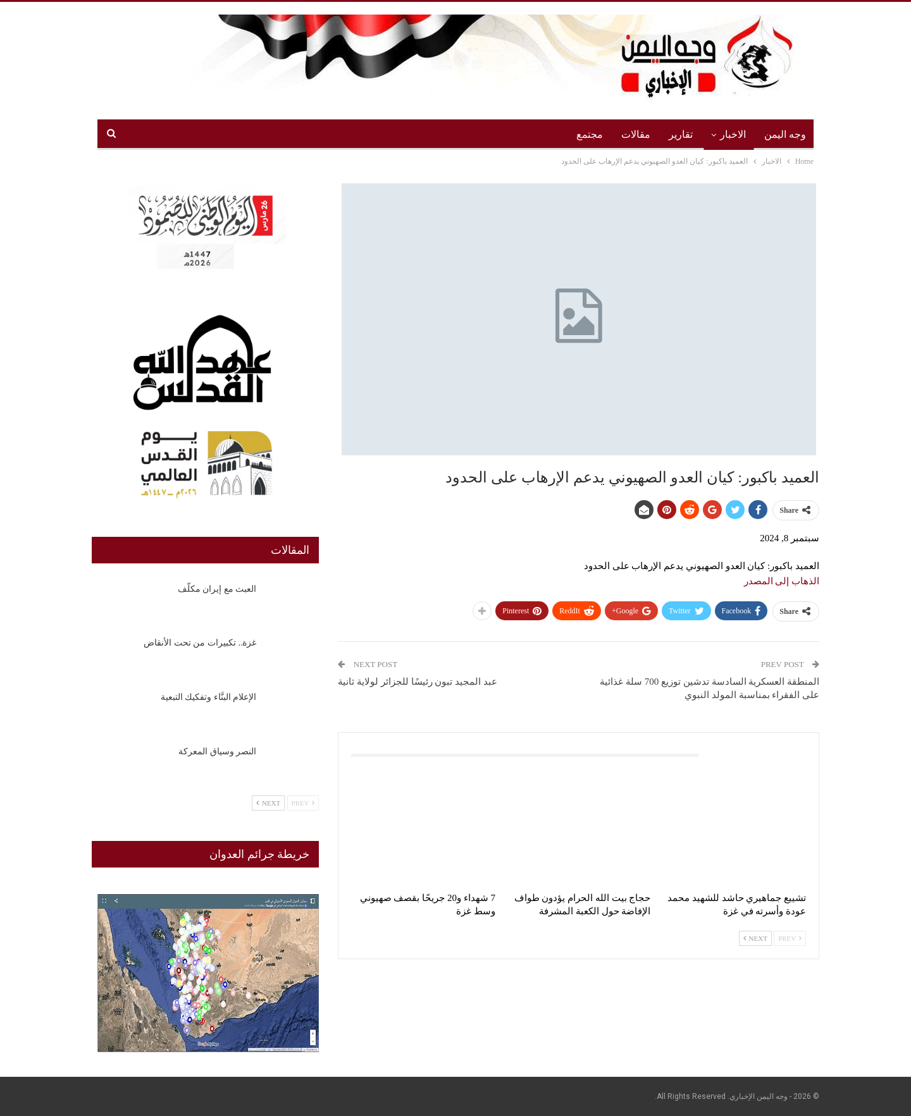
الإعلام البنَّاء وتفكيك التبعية (209, 697)
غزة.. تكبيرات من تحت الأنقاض (200, 642)
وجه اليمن (785, 134)
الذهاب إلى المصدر (782, 581)
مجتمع (589, 134)
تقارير (681, 134)
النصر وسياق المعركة (217, 751)
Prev (790, 938)
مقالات (635, 134)
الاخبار (733, 134)
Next (755, 938)
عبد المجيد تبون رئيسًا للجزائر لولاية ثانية (417, 682)
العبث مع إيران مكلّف (217, 589)
